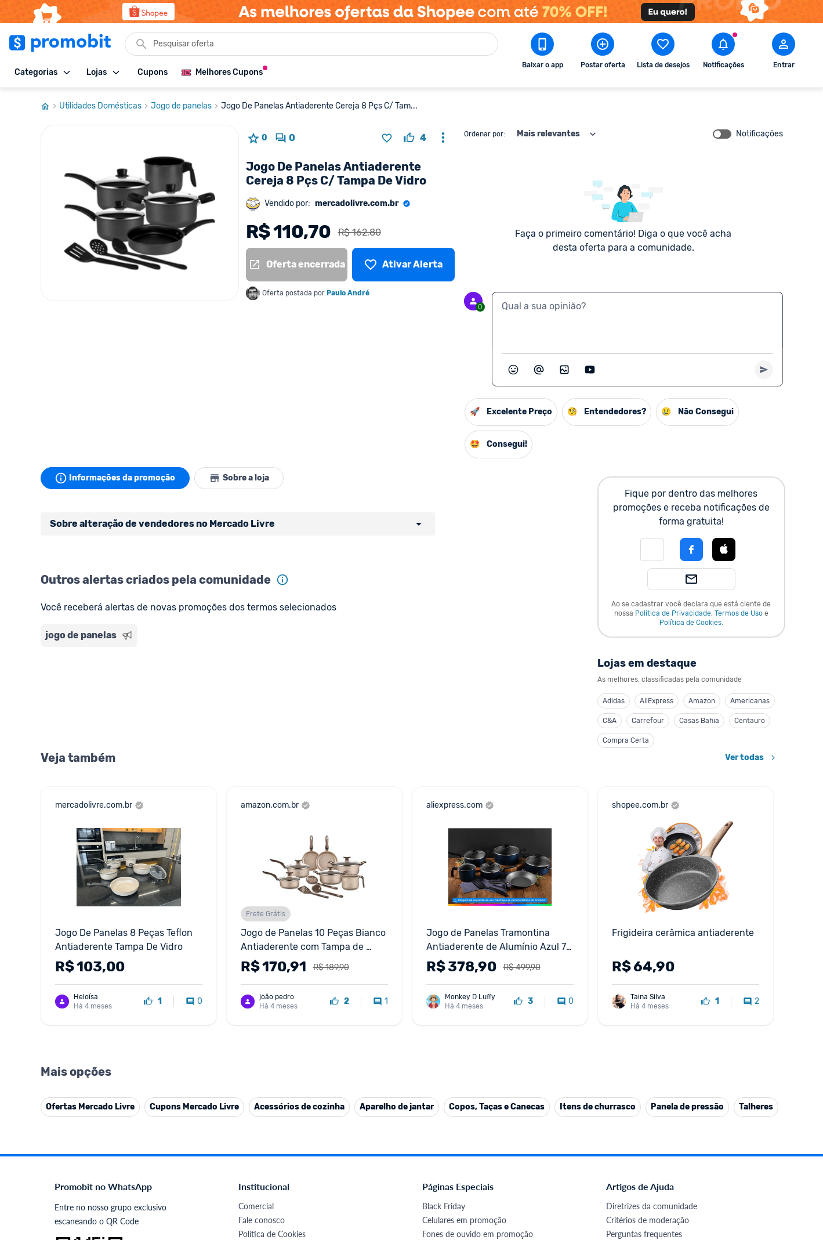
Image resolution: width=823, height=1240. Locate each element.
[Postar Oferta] (602, 52)
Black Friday (443, 1206)
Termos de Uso (739, 613)
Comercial (256, 1206)
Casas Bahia (699, 721)
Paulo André (348, 293)
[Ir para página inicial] (50, 106)
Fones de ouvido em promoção (477, 1234)
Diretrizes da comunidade (651, 1206)
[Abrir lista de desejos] (663, 52)
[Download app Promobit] (542, 52)
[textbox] (637, 320)
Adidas (614, 701)
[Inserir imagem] (564, 369)
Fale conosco (261, 1220)
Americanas (750, 701)
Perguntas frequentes (644, 1234)
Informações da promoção (115, 478)
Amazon (701, 701)
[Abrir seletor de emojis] (513, 369)
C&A (610, 721)
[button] (652, 549)
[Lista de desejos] (403, 264)
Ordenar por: (484, 134)
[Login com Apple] (723, 549)
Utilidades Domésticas (105, 106)
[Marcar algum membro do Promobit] (538, 369)
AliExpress (656, 701)
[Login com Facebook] (691, 549)
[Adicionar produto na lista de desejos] (386, 138)
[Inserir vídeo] (589, 369)
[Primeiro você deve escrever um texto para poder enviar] (764, 369)
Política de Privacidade (673, 613)
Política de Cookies (690, 623)
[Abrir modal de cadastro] (783, 52)
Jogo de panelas (186, 106)
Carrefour (648, 721)
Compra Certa (626, 740)
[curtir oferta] (415, 138)
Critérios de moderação (647, 1220)
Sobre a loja (239, 478)
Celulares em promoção (464, 1220)
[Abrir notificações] (723, 52)
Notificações (759, 134)
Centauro (749, 721)
